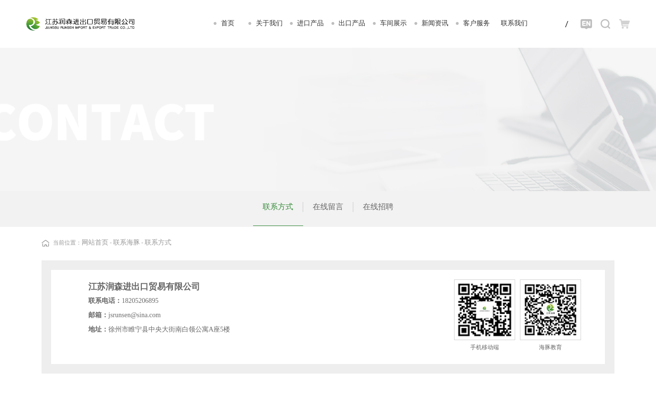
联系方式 (278, 207)
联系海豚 (126, 242)
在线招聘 (378, 207)
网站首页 (95, 242)
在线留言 (328, 207)
